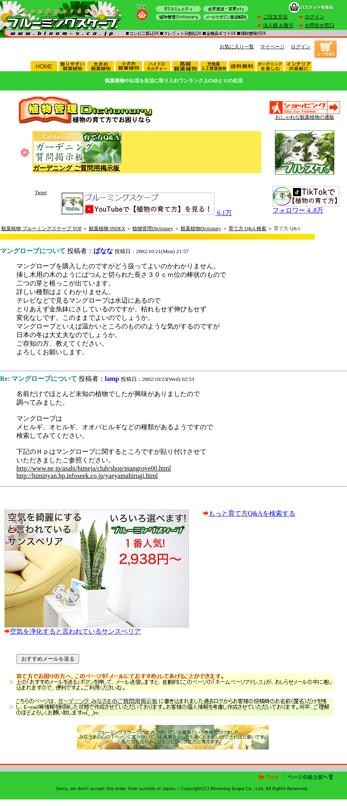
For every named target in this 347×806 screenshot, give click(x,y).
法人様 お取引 (278, 25)
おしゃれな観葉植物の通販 (304, 117)
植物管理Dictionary (152, 228)
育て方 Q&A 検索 (247, 228)
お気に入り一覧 (237, 47)
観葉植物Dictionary (201, 228)
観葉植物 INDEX (107, 228)
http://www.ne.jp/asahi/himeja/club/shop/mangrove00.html (93, 468)
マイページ (272, 47)
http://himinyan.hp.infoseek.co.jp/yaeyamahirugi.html (87, 475)
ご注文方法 (275, 17)
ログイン (314, 17)
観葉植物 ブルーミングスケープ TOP (41, 228)
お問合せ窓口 (319, 25)
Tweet (41, 192)
